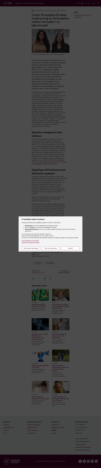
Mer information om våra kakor (30, 240)
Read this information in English (30, 242)
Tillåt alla (70, 248)
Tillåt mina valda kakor (50, 248)
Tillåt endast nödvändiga (31, 248)
